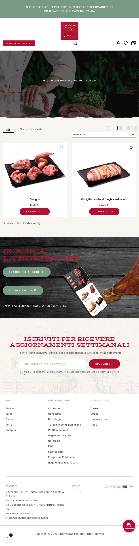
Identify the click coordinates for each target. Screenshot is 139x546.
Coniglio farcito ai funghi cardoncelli (104, 199)
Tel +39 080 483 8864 (19, 513)
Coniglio (35, 199)
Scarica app (55, 451)
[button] (19, 43)
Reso (94, 424)
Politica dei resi (58, 430)
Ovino (9, 419)
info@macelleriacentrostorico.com (26, 517)
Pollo (8, 424)
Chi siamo (54, 440)
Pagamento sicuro (59, 435)
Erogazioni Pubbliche (61, 457)
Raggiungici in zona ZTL (63, 462)
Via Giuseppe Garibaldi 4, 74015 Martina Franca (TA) (34, 507)
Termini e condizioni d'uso (64, 424)
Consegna (54, 413)
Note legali (55, 419)
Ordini (94, 413)
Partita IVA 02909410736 (21, 500)
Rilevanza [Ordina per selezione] (104, 134)
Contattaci (54, 408)
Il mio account (100, 419)
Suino (8, 413)
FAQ (50, 446)
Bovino (9, 408)
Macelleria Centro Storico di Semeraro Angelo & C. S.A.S (34, 494)
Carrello (96, 408)
